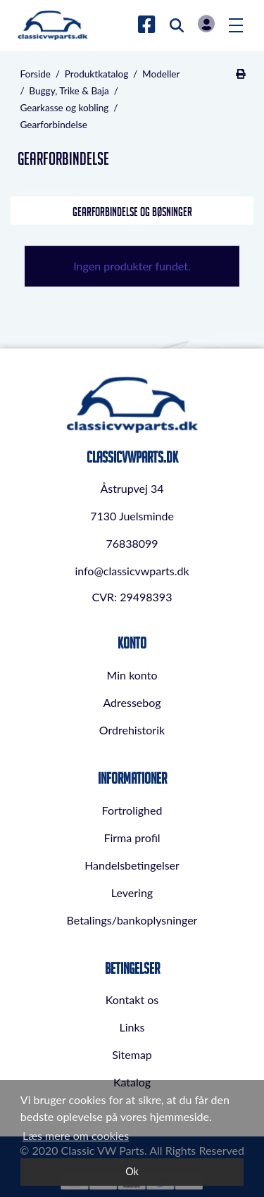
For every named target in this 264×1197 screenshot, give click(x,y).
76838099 (132, 543)
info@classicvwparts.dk (132, 570)
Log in (206, 23)
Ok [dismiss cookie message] (132, 1171)
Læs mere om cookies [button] (76, 1135)
